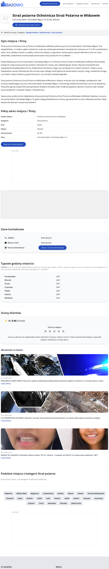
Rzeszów (87, 498)
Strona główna (68, 4)
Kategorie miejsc (82, 4)
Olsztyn (57, 498)
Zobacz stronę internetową (52, 247)
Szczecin (31, 503)
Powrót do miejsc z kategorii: (31, 32)
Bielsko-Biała (21, 493)
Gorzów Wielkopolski (96, 493)
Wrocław (63, 503)
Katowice (9, 498)
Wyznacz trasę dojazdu (13, 144)
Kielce (20, 498)
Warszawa (52, 503)
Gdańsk (61, 493)
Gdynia (70, 493)
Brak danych (46, 238)
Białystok (8, 493)
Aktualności (95, 4)
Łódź (48, 498)
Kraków (30, 498)
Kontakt (105, 4)
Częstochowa (48, 493)
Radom (76, 498)
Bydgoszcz (35, 493)
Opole (67, 498)
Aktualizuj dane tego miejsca (27, 25)
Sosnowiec (99, 498)
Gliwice (80, 493)
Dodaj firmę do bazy (49, 4)
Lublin (39, 498)
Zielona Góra (76, 503)
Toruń (41, 503)
